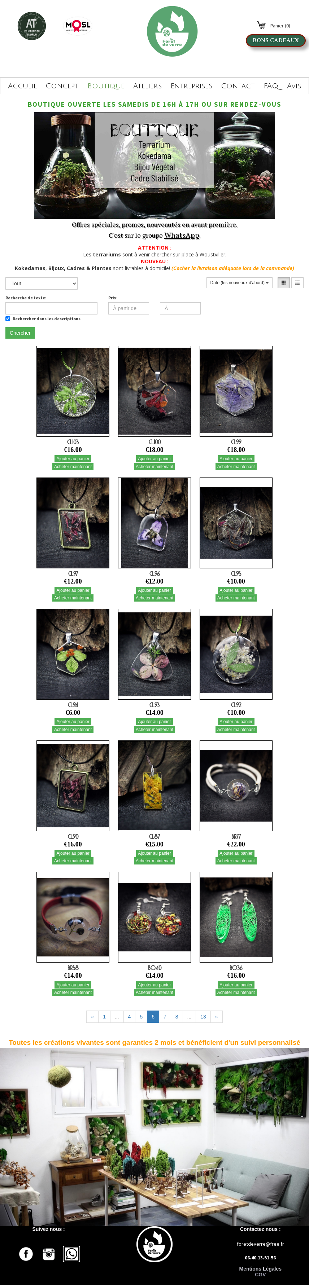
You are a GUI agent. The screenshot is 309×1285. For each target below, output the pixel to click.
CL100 (155, 442)
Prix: (113, 297)
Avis (294, 86)
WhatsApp (181, 235)
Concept (62, 86)
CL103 (73, 442)
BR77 (236, 836)
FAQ (271, 86)
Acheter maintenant (73, 466)
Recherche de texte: (26, 297)
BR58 (73, 968)
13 (203, 1017)
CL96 (154, 573)
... (117, 1017)
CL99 (236, 442)
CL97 (73, 573)
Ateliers (147, 86)
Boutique (106, 86)
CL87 (154, 836)
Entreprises (191, 86)
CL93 (154, 705)
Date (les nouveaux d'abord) (239, 282)
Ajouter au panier (72, 458)
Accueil (22, 86)
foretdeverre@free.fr (260, 1244)
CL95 (236, 573)
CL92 (236, 705)
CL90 (73, 836)
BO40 (154, 968)
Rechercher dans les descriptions (42, 318)
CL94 (73, 705)
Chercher (20, 333)
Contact (238, 86)
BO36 (236, 968)
